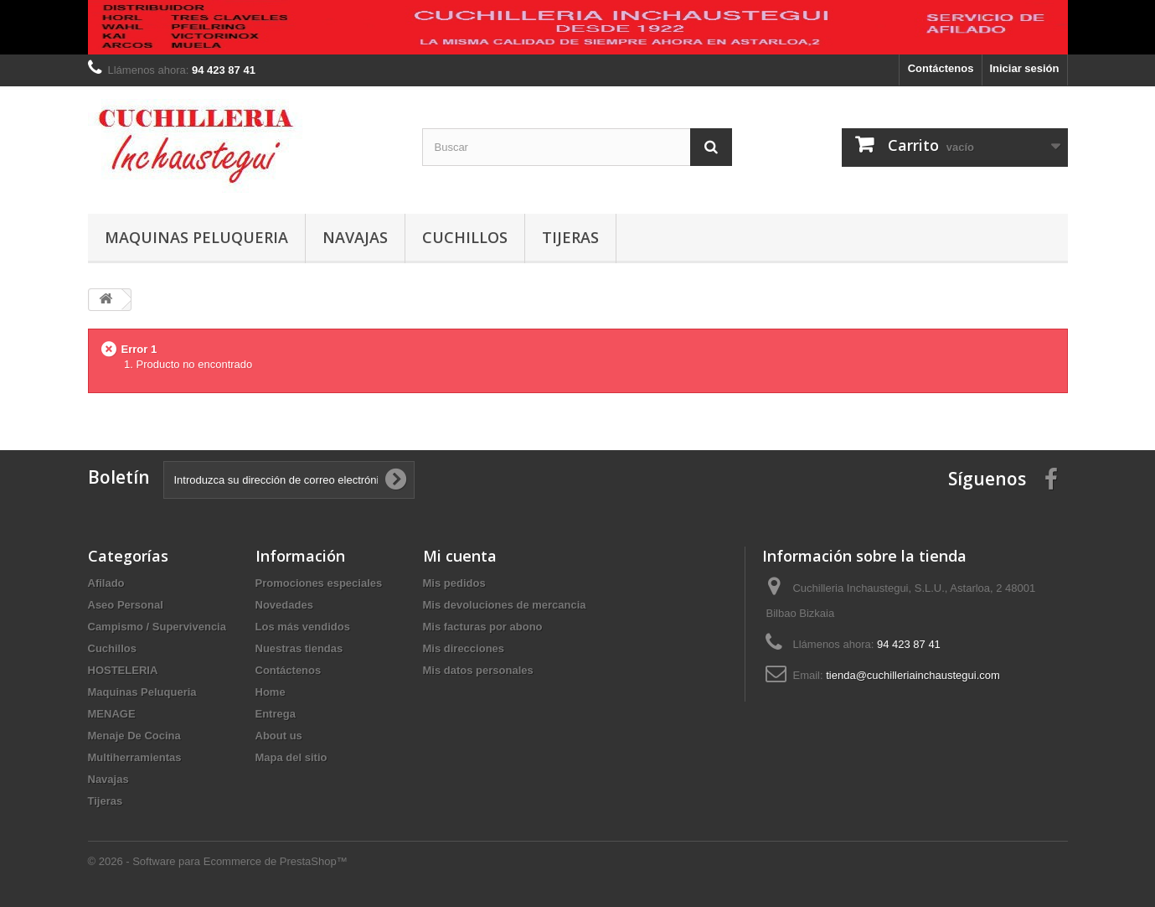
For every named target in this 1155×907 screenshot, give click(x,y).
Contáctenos (941, 68)
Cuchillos (465, 237)
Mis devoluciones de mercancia (504, 605)
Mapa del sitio (291, 757)
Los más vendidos (302, 626)
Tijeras (570, 237)
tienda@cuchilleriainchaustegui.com (913, 675)
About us (278, 735)
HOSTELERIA (123, 670)
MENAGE (112, 713)
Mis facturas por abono (483, 626)
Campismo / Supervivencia (157, 626)
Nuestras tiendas (299, 648)
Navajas (355, 237)
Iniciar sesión (1024, 68)
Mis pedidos (454, 583)
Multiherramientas (135, 757)
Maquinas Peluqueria (196, 237)
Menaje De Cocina (134, 735)
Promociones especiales (319, 583)
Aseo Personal (125, 605)
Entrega (275, 713)
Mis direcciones (464, 648)
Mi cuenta (460, 556)
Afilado (106, 583)
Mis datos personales (478, 670)
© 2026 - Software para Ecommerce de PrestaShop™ (218, 861)
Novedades (284, 605)
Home (270, 692)
